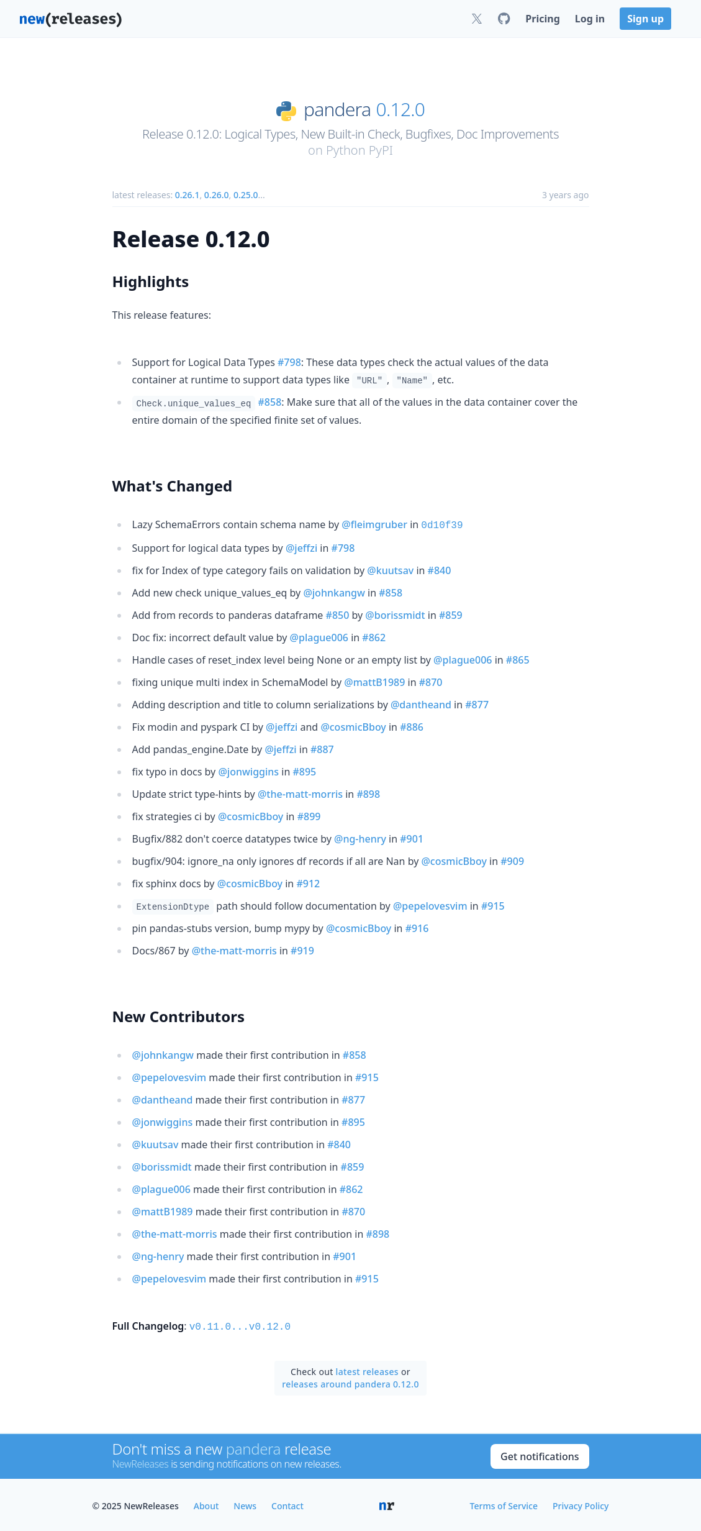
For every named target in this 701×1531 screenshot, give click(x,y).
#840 (439, 569)
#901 (411, 837)
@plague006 (319, 636)
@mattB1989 (374, 681)
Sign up (645, 18)
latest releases (367, 1369)
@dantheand (421, 703)
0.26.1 (187, 195)
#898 (368, 793)
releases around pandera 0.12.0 (350, 1381)
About (206, 1503)
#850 (338, 614)
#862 (374, 636)
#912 (308, 882)
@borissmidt (395, 614)
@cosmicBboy (353, 726)
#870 (431, 681)
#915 (493, 905)
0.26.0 (216, 195)
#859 (451, 614)
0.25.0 (245, 195)
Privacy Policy (580, 1503)
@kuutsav (390, 569)
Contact (287, 1503)
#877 (477, 703)
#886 (411, 726)
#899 (309, 815)
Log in (590, 18)
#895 (304, 770)
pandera (337, 109)
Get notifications (539, 1454)
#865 (518, 658)
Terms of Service (504, 1503)
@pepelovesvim (430, 905)
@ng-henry (360, 837)
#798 (289, 362)
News (244, 1503)
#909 (512, 860)
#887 (322, 748)
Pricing (542, 18)
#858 (270, 402)
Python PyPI (359, 150)
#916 (417, 927)
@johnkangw (334, 591)
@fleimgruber (374, 524)
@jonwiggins (248, 770)
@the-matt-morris (300, 793)
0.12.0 (400, 109)
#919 (302, 949)
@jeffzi (301, 547)
